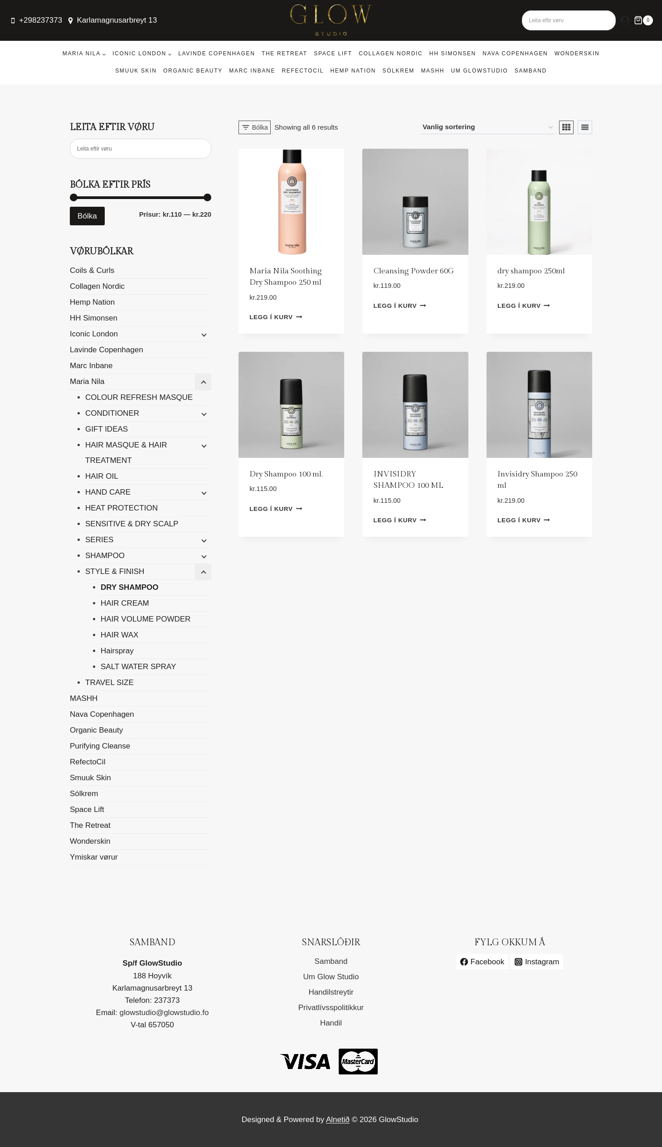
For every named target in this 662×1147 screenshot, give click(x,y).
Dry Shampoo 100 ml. (286, 474)
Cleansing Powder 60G (414, 271)
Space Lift (333, 53)
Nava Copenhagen (515, 53)
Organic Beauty (193, 71)
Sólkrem (398, 71)
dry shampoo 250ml (531, 271)
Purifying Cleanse (100, 746)
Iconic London (94, 334)
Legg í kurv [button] (275, 317)
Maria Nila (87, 381)
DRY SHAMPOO (130, 587)
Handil (331, 1023)
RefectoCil (303, 71)
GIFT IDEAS (106, 429)
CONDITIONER (112, 413)
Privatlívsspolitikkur (331, 1007)
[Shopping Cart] (643, 20)
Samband (531, 71)
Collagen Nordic (391, 53)
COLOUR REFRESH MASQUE (139, 397)
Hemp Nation (353, 71)
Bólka (87, 216)
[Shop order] (487, 127)
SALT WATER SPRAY (138, 666)
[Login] (624, 20)
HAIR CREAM (125, 603)
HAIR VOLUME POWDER (145, 619)
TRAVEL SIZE (109, 682)
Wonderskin (577, 53)
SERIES (99, 539)
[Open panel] (255, 127)
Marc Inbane (252, 71)
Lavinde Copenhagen (216, 53)
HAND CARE (108, 492)
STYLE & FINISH (114, 571)
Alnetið (338, 1119)
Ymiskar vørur (94, 857)
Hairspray (117, 650)
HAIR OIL (101, 476)
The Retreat (284, 53)
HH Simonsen (452, 53)
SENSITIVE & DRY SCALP (131, 524)
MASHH (432, 71)
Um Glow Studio (331, 976)
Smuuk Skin (135, 71)
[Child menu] (203, 334)
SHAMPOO (105, 555)
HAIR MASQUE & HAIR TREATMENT (126, 453)
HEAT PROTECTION (121, 508)
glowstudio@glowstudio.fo (164, 1012)
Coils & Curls (92, 270)
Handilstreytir (330, 992)
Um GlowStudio (479, 71)
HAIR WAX (119, 635)
